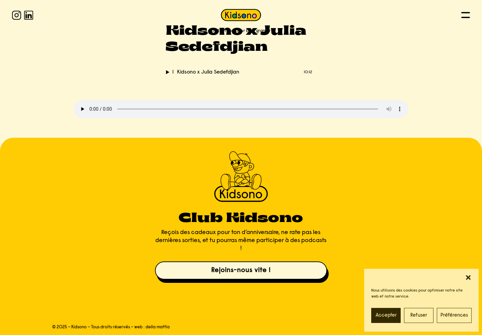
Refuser (418, 315)
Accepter (386, 315)
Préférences (454, 315)
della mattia (158, 327)
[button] (468, 277)
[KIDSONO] (241, 15)
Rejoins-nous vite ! (240, 270)
